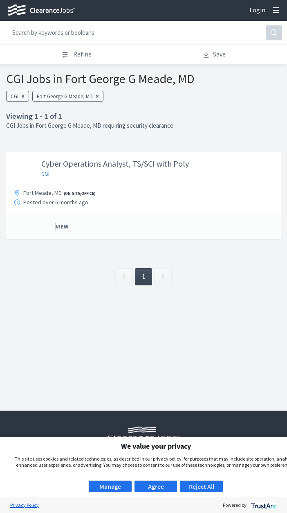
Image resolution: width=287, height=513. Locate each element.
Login (257, 10)
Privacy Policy (24, 505)
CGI (45, 173)
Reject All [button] (201, 486)
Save (214, 54)
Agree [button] (156, 486)
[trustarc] (263, 505)
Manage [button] (110, 486)
